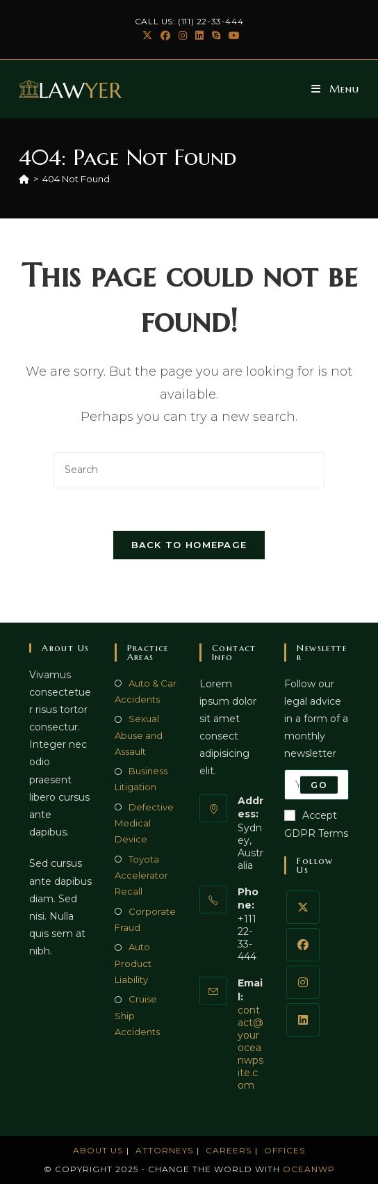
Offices (284, 1150)
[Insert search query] (189, 470)
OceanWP (309, 1169)
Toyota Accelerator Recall (141, 875)
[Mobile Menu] (335, 88)
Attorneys (164, 1150)
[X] (303, 907)
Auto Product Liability (133, 963)
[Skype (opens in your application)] (216, 35)
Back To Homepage (189, 544)
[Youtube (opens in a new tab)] (232, 35)
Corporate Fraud (145, 919)
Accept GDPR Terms (316, 824)
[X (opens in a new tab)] (147, 35)
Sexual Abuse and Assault (139, 735)
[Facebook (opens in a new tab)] (165, 35)
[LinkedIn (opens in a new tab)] (199, 35)
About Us (98, 1150)
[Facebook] (303, 944)
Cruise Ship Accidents (137, 1015)
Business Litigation (141, 778)
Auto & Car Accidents (145, 691)
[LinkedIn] (303, 1020)
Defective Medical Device (144, 823)
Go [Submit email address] (319, 784)
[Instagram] (303, 982)
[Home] (24, 178)
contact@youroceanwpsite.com (250, 1047)
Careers (229, 1150)
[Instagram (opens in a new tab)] (182, 35)
